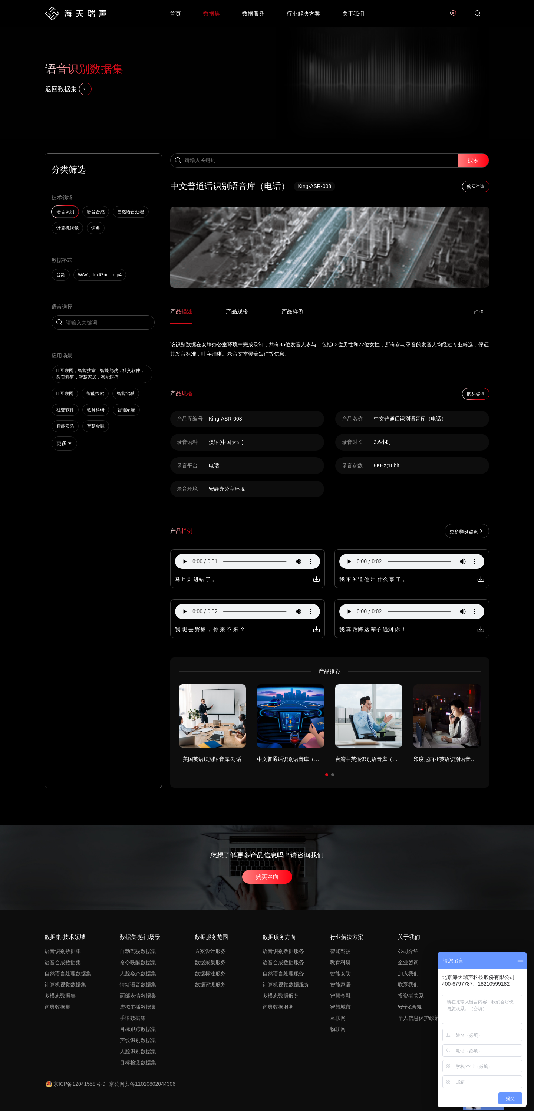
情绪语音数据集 (138, 985)
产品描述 (181, 311)
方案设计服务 (210, 951)
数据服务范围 (211, 937)
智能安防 (340, 973)
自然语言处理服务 (283, 973)
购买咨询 (267, 877)
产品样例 (292, 311)
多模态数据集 (60, 996)
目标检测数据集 (138, 1062)
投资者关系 (411, 996)
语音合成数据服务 (283, 962)
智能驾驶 (340, 951)
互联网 (338, 1018)
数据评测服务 (210, 985)
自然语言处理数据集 (67, 973)
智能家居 (340, 985)
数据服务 (253, 13)
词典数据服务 (278, 1007)
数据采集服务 (210, 962)
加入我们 (408, 973)
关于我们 (353, 13)
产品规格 (237, 311)
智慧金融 (340, 996)
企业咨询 (408, 962)
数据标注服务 (210, 973)
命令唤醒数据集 (138, 962)
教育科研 (340, 962)
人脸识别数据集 (138, 1051)
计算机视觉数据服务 (286, 985)
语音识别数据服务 (283, 951)
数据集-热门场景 (140, 937)
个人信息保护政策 (418, 1018)
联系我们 (408, 985)
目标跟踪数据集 (138, 1029)
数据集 (211, 13)
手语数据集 (133, 1018)
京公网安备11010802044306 (142, 1084)
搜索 (473, 160)
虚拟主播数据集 (138, 1007)
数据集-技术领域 (64, 937)
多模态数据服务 (281, 996)
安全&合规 (410, 1007)
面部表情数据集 (138, 996)
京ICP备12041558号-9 (75, 1084)
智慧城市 (340, 1007)
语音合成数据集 (62, 962)
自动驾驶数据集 (138, 951)
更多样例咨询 (466, 531)
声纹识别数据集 (138, 1040)
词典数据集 (57, 1007)
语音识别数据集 (62, 951)
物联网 (338, 1029)
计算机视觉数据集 (65, 985)
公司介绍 (408, 951)
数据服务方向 (279, 937)
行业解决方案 (303, 13)
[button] (326, 774)
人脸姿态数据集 (138, 973)
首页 (175, 13)
